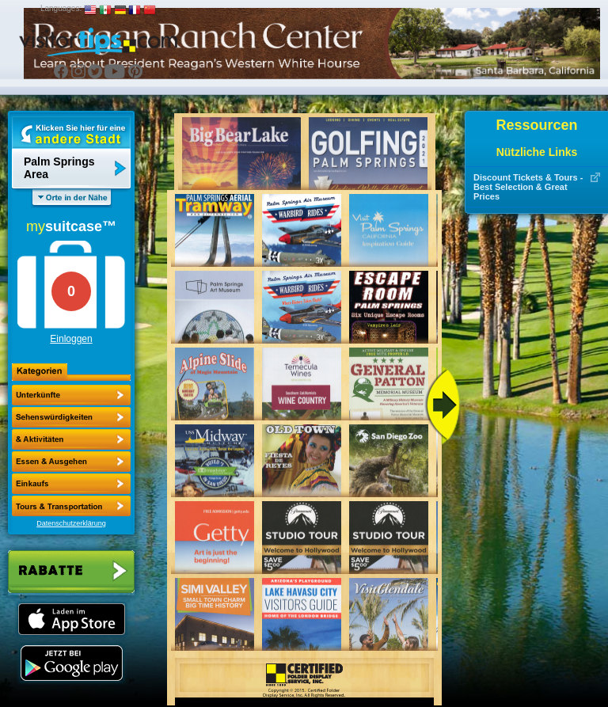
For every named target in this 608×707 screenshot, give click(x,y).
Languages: (61, 8)
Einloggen (71, 338)
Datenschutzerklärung (71, 523)
